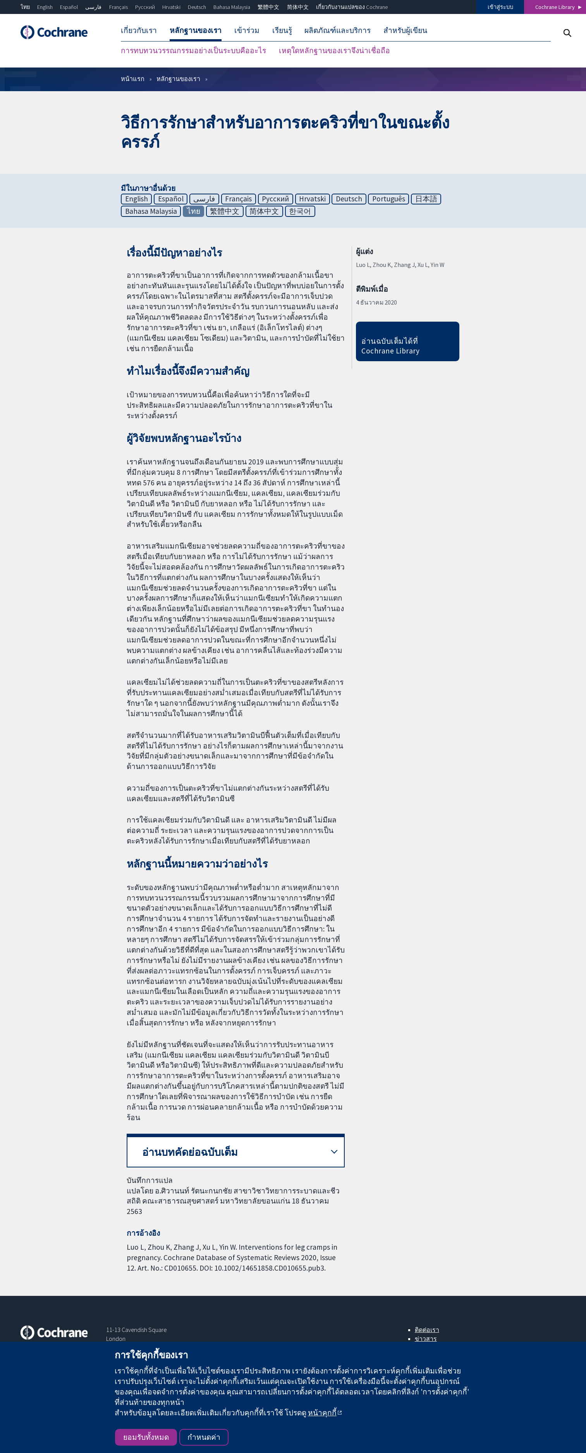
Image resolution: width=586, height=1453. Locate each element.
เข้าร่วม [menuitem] (246, 30)
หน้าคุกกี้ (322, 1412)
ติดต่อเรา (427, 1330)
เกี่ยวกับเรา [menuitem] (139, 30)
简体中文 (298, 6)
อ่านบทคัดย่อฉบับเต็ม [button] (190, 1152)
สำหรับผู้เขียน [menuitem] (405, 30)
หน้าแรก (132, 79)
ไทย (25, 6)
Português (388, 198)
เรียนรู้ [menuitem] (282, 30)
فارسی (93, 6)
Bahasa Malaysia (231, 6)
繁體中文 (268, 6)
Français (118, 6)
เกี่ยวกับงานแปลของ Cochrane (352, 6)
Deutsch (197, 6)
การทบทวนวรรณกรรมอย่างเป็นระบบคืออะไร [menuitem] (193, 50)
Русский (145, 6)
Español (69, 6)
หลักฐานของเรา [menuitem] (196, 30)
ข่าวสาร (426, 1338)
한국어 (300, 211)
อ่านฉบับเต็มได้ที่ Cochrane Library (390, 345)
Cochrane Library (555, 6)
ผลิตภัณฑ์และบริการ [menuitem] (337, 30)
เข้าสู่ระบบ (500, 6)
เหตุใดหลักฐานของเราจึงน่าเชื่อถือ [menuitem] (334, 50)
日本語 (426, 198)
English (45, 6)
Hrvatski (171, 6)
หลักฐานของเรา (178, 79)
